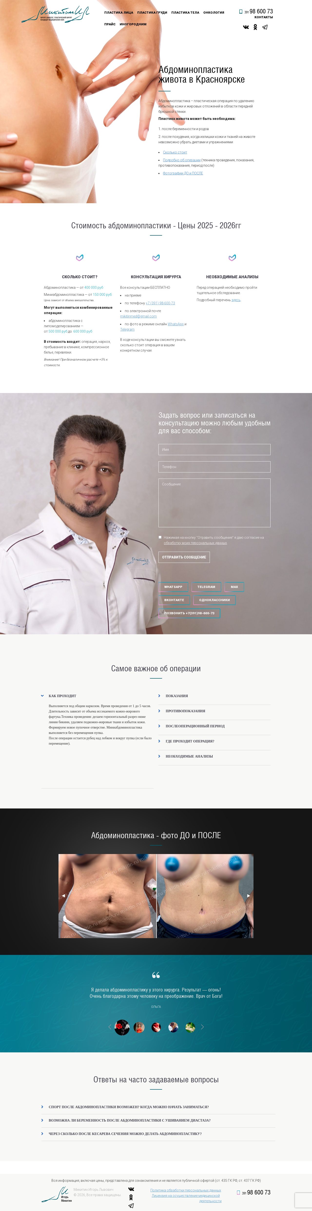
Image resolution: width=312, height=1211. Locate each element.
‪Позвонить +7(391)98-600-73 (189, 613)
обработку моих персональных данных (195, 543)
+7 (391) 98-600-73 (160, 303)
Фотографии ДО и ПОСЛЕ (183, 173)
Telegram (127, 329)
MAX (234, 587)
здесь (236, 300)
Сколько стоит (175, 152)
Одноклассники (214, 600)
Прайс (110, 24)
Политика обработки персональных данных (185, 1190)
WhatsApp (176, 324)
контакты (263, 17)
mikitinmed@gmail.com (138, 316)
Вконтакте (174, 600)
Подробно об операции (182, 160)
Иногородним (133, 24)
